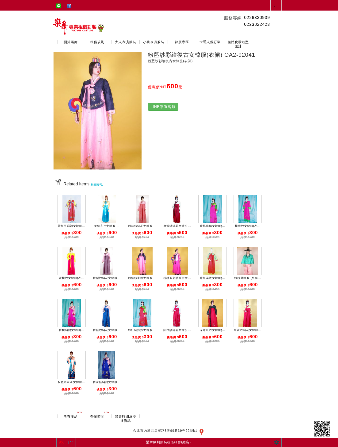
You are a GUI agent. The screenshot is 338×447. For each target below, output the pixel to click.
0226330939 (257, 17)
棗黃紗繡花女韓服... (177, 226)
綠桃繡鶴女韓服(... (212, 226)
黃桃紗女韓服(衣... (71, 278)
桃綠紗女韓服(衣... (248, 226)
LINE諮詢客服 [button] (163, 107)
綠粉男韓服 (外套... (247, 278)
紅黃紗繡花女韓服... (247, 330)
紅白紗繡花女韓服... (177, 330)
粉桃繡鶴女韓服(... (71, 330)
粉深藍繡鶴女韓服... (106, 382)
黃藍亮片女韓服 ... (106, 226)
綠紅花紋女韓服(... (212, 278)
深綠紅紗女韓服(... (212, 330)
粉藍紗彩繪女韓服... (142, 278)
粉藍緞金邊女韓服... (71, 382)
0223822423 (257, 24)
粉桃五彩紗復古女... (177, 278)
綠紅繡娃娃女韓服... (142, 330)
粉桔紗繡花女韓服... (142, 226)
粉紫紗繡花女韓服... (106, 278)
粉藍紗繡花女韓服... (106, 330)
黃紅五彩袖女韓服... (71, 226)
